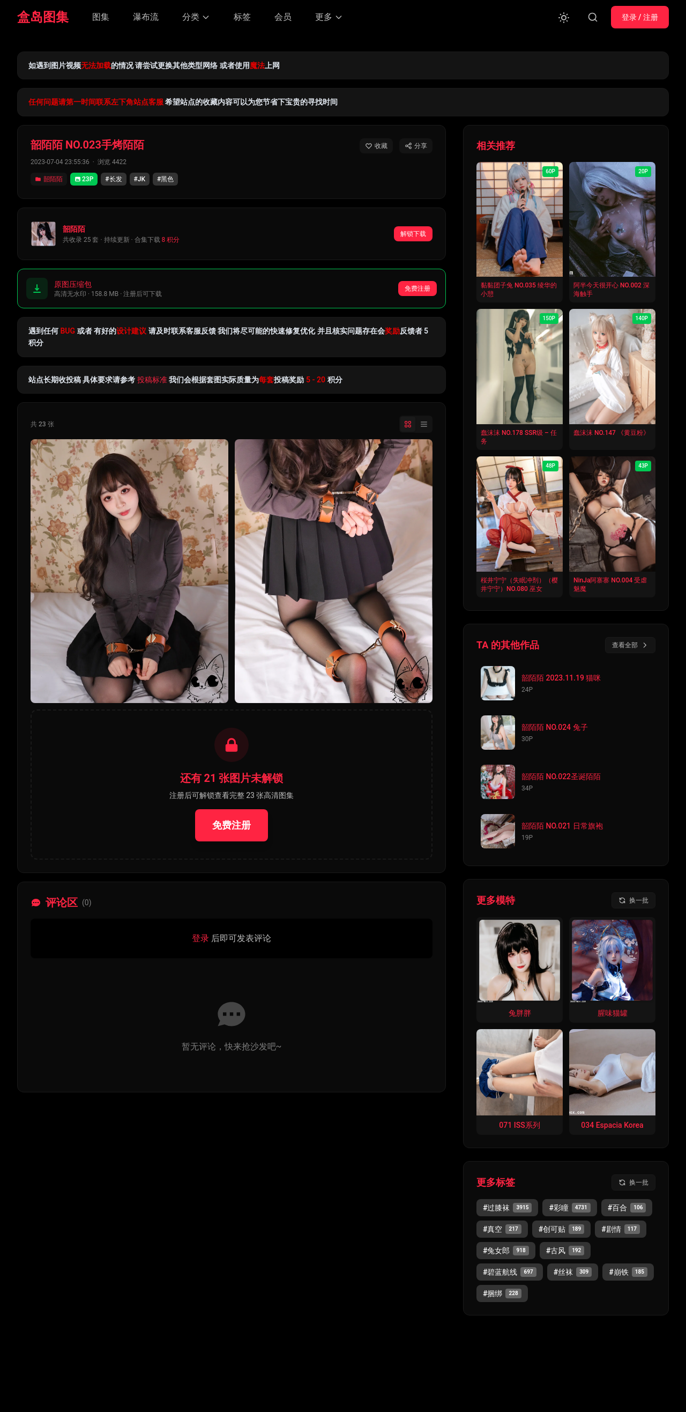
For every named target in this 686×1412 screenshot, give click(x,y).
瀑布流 (146, 17)
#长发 (113, 179)
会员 (283, 17)
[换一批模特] (633, 900)
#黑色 (165, 179)
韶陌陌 (49, 179)
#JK (140, 179)
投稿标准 (152, 379)
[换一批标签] (633, 1182)
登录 (200, 938)
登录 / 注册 (640, 17)
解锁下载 (413, 234)
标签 (242, 17)
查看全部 (630, 645)
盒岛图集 (43, 17)
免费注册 (417, 288)
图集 (100, 17)
